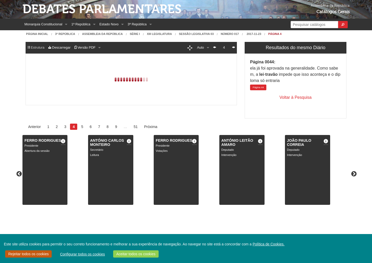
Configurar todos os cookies (82, 254)
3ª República (137, 24)
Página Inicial (37, 34)
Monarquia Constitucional (44, 24)
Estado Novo (109, 24)
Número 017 (230, 34)
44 (258, 87)
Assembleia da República (102, 34)
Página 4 (275, 34)
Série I (135, 34)
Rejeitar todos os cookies (28, 254)
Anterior (34, 127)
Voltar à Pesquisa (296, 97)
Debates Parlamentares (101, 9)
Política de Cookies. (269, 244)
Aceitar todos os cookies (136, 254)
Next (353, 173)
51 (136, 127)
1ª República (80, 24)
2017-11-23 (253, 34)
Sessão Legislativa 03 (196, 34)
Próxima (150, 127)
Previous (18, 173)
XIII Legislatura (159, 34)
